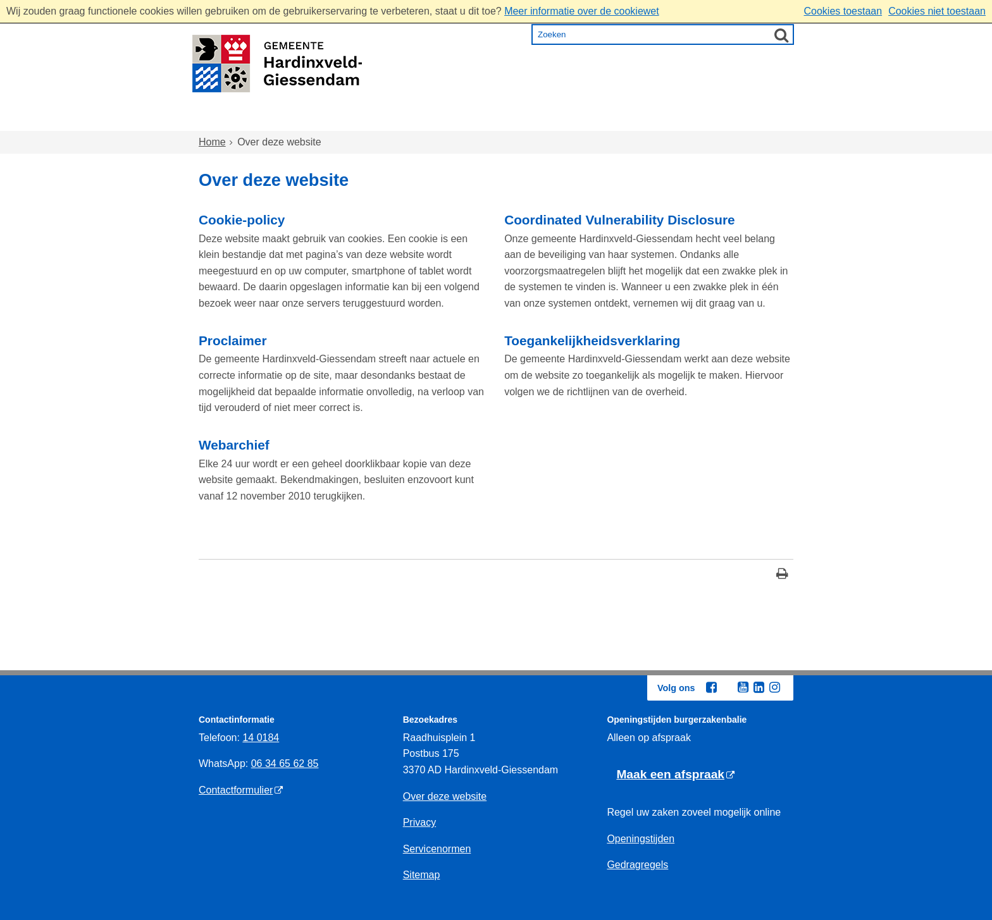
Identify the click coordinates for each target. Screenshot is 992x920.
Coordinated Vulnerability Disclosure (619, 219)
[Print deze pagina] (782, 575)
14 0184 (260, 737)
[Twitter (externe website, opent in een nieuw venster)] (727, 688)
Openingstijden (640, 838)
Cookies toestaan (842, 11)
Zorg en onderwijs (461, 119)
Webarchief (234, 445)
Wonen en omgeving (326, 119)
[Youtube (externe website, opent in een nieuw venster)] (743, 687)
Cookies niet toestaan (937, 11)
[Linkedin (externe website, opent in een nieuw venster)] (759, 687)
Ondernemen (648, 119)
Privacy (419, 822)
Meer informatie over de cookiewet (581, 11)
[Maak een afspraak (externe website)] (675, 775)
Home (226, 119)
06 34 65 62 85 (285, 763)
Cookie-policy (242, 219)
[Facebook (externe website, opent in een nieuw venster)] (711, 687)
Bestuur (731, 119)
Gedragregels (637, 864)
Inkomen (562, 119)
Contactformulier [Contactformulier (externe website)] (236, 790)
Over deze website (445, 796)
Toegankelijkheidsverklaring (592, 340)
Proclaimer (233, 340)
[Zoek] (781, 34)
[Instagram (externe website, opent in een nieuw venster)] (774, 687)
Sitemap (421, 874)
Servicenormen (437, 848)
